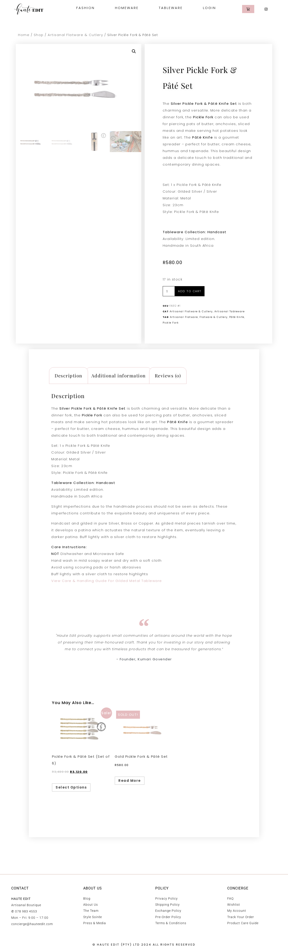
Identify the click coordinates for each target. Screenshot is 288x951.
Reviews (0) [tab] (168, 375)
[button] (134, 51)
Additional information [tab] (118, 375)
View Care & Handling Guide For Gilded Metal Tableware (106, 580)
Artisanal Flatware (184, 317)
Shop (39, 34)
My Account (236, 910)
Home (23, 34)
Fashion (86, 7)
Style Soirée (92, 917)
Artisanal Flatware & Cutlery (75, 34)
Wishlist (233, 904)
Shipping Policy (167, 904)
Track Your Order (240, 917)
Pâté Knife (236, 317)
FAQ (230, 898)
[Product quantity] (169, 291)
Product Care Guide (243, 923)
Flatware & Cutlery (214, 317)
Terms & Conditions (170, 923)
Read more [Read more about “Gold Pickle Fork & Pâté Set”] (129, 780)
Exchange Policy (168, 910)
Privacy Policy (166, 898)
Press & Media (94, 923)
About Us (90, 904)
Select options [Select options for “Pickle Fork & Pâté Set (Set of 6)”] (71, 787)
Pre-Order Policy (168, 917)
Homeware (128, 7)
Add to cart (189, 291)
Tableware (172, 7)
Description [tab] (68, 375)
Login (209, 7)
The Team (91, 910)
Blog (86, 898)
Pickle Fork (171, 322)
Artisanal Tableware (229, 311)
